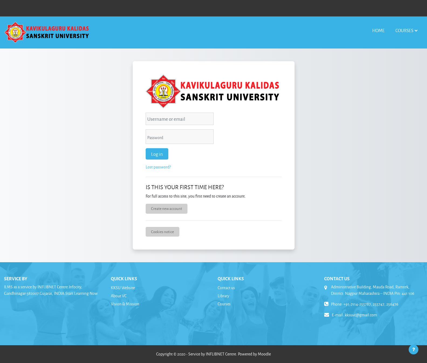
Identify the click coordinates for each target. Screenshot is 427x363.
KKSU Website (123, 288)
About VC (119, 296)
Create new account (166, 208)
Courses (404, 30)
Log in (157, 154)
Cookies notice (162, 231)
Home (378, 30)
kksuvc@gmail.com (361, 315)
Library (223, 296)
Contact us (226, 288)
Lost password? (158, 167)
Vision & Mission (125, 304)
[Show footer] (413, 349)
